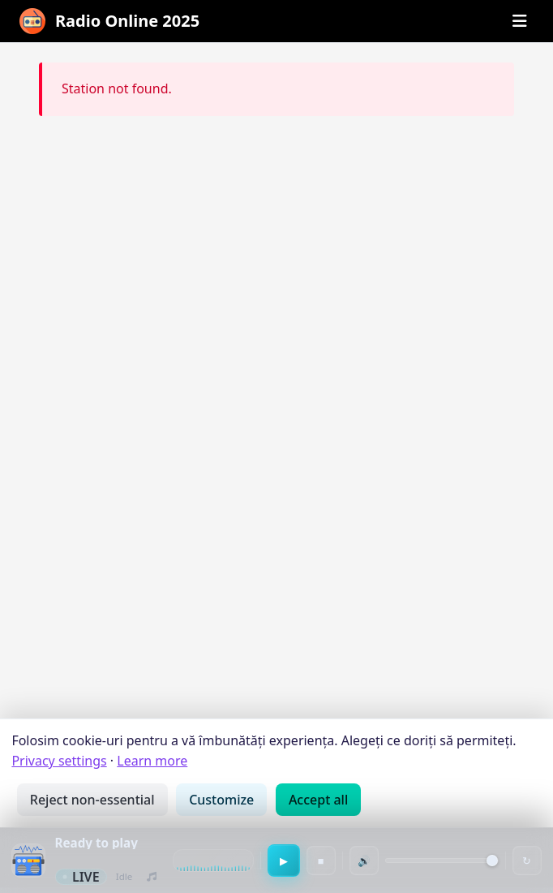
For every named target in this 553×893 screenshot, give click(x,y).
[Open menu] (520, 21)
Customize (221, 800)
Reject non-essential (92, 800)
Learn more (152, 761)
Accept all (318, 800)
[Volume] (442, 860)
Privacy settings (58, 761)
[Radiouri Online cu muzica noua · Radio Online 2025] (109, 21)
